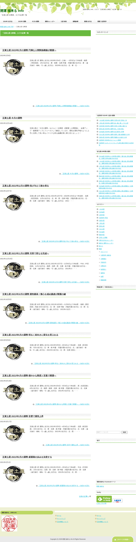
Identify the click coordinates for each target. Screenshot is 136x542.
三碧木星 (102, 215)
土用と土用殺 (103, 237)
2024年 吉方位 (7, 21)
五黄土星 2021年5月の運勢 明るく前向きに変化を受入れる (30, 335)
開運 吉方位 (88, 21)
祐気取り (103, 269)
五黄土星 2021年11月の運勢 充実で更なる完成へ (25, 253)
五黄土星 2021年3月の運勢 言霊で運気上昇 (22, 416)
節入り (101, 246)
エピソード (104, 252)
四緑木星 (102, 235)
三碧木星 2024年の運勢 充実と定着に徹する (113, 126)
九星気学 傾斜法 (106, 255)
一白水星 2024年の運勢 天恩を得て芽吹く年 (113, 120)
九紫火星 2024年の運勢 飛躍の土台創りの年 (113, 137)
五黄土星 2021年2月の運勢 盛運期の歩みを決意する (27, 457)
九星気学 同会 (103, 218)
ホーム (59, 515)
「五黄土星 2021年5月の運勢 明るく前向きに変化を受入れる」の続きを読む (61, 363)
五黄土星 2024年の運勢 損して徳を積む (111, 129)
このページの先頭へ (123, 539)
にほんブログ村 (101, 503)
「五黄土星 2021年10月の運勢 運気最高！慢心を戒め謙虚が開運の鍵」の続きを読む (58, 323)
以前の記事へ (84, 496)
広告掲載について (62, 522)
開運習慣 (103, 280)
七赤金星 (102, 212)
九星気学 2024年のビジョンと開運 (110, 140)
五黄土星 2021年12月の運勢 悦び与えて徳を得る (25, 186)
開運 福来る (100, 486)
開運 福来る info (12, 11)
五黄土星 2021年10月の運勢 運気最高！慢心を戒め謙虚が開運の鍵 (34, 294)
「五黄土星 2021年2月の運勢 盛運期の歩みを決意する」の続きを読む (64, 486)
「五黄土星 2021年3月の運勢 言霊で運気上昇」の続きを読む (67, 445)
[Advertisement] (45, 94)
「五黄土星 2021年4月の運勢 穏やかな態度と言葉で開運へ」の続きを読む (62, 404)
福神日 (103, 273)
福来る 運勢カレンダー (106, 243)
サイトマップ (61, 518)
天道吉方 (103, 262)
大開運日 (103, 259)
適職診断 (75, 21)
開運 (100, 249)
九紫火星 (102, 220)
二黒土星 (102, 223)
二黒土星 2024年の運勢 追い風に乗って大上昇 (113, 123)
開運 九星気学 (102, 21)
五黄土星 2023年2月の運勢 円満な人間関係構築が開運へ (29, 50)
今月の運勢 (35, 21)
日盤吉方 (103, 266)
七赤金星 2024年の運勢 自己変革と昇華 (111, 132)
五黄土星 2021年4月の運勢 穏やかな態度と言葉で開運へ (29, 375)
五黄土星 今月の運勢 (12, 118)
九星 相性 (64, 21)
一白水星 (102, 209)
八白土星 (102, 229)
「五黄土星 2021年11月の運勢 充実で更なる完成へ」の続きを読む (65, 282)
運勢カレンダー (50, 21)
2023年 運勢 (22, 21)
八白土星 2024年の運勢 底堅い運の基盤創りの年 (114, 134)
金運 (102, 276)
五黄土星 (102, 226)
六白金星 (102, 232)
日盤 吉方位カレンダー (106, 240)
